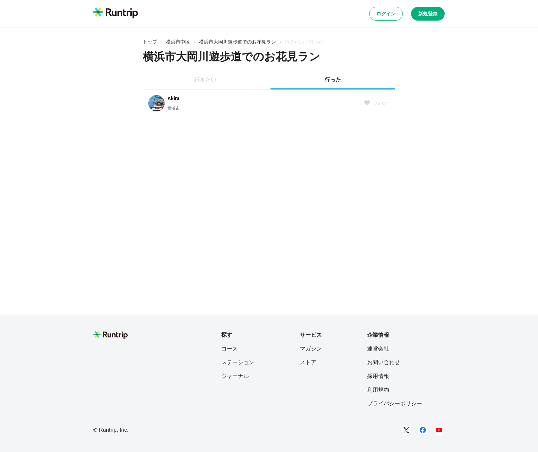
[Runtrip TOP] (115, 13)
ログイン (386, 13)
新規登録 (427, 13)
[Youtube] (439, 430)
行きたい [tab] (205, 80)
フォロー (377, 103)
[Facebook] (422, 430)
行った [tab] (333, 80)
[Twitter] (406, 430)
